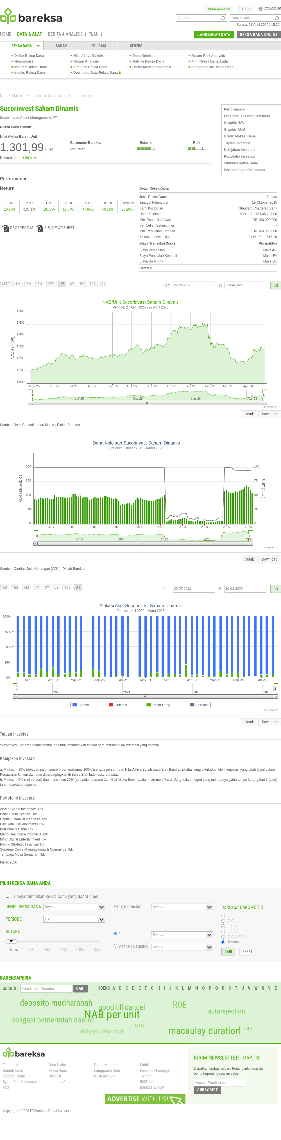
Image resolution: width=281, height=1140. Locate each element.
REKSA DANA (22, 45)
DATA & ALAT (29, 34)
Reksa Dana (33, 95)
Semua (233, 941)
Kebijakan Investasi (239, 150)
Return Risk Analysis (208, 56)
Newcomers (23, 61)
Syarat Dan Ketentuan (20, 1081)
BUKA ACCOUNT (219, 9)
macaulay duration (204, 1031)
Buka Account (104, 1076)
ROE (180, 1005)
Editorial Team (14, 1076)
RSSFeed (147, 1081)
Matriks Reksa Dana (148, 61)
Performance (234, 109)
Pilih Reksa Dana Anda (209, 61)
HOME (5, 34)
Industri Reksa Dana (30, 67)
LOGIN (246, 9)
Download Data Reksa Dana (95, 73)
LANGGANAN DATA (214, 34)
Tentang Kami (13, 1065)
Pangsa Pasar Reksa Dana (212, 67)
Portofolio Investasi (239, 156)
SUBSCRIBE (207, 1090)
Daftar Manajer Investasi (151, 67)
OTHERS (136, 45)
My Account (269, 8)
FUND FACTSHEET (55, 228)
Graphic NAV (234, 123)
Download (269, 414)
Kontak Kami (13, 1070)
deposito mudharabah (56, 1003)
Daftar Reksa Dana (29, 56)
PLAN (94, 34)
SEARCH (10, 988)
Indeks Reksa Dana (29, 73)
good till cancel (121, 1007)
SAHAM (62, 45)
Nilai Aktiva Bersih (88, 56)
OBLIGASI (98, 45)
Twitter (145, 1076)
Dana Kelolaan (144, 56)
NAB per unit (112, 1014)
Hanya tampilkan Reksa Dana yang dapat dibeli (56, 896)
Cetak (249, 414)
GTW (140, 1025)
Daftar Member (106, 1065)
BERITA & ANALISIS (65, 34)
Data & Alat (9, 95)
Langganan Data (107, 1070)
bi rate (245, 1028)
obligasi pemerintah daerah (53, 1020)
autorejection (226, 1011)
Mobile (145, 1065)
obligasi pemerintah (102, 1031)
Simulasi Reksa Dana (90, 67)
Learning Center (61, 1081)
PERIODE (14, 919)
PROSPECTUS (17, 228)
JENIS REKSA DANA (23, 906)
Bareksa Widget (152, 1087)
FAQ (6, 1087)
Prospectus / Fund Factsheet (247, 116)
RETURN (13, 931)
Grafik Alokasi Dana (240, 136)
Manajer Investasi (127, 906)
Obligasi (55, 1076)
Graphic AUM (234, 130)
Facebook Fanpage (155, 1070)
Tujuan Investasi (237, 143)
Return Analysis (86, 61)
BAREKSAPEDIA (15, 978)
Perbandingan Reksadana (244, 170)
